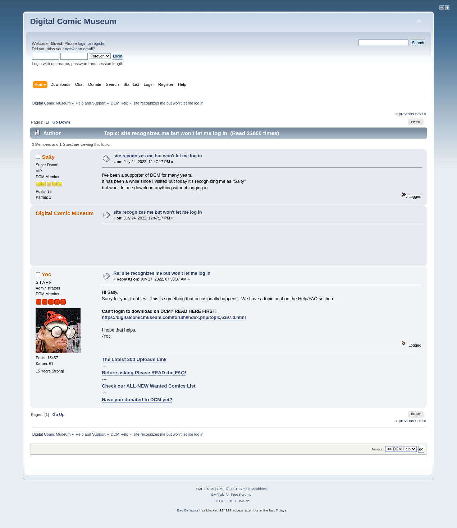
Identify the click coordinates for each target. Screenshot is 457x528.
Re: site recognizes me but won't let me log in (161, 273)
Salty (48, 157)
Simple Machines (253, 489)
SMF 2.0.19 (205, 489)
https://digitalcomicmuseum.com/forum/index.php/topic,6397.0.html (174, 317)
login (82, 43)
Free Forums (241, 494)
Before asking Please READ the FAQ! (144, 372)
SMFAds (218, 494)
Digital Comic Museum (73, 21)
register (99, 43)
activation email (79, 49)
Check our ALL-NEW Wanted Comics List (148, 386)
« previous (405, 114)
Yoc (46, 274)
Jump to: (378, 449)
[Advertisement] (233, 245)
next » (420, 114)
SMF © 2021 (227, 489)
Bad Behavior (187, 510)
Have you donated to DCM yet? (137, 399)
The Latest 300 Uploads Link (134, 359)
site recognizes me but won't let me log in (157, 155)
